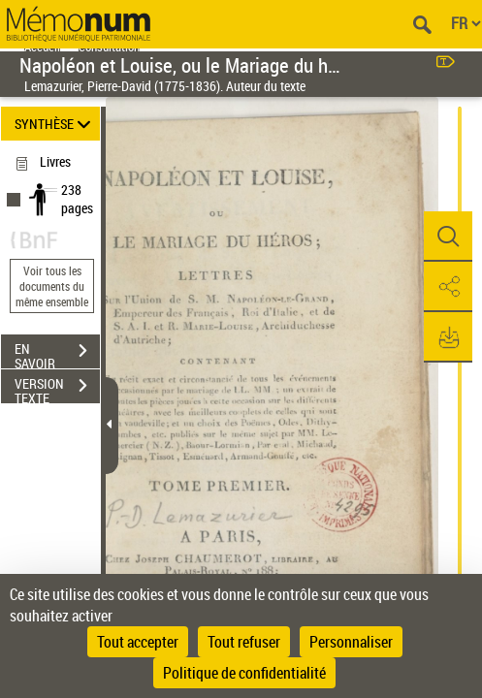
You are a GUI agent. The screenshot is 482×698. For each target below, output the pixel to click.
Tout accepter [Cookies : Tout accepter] (137, 641)
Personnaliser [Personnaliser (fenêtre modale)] (351, 641)
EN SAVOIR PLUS (57, 352)
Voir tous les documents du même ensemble (52, 286)
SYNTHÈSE (56, 124)
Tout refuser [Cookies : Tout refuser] (244, 641)
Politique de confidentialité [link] (244, 672)
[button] (448, 236)
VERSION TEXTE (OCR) (57, 387)
